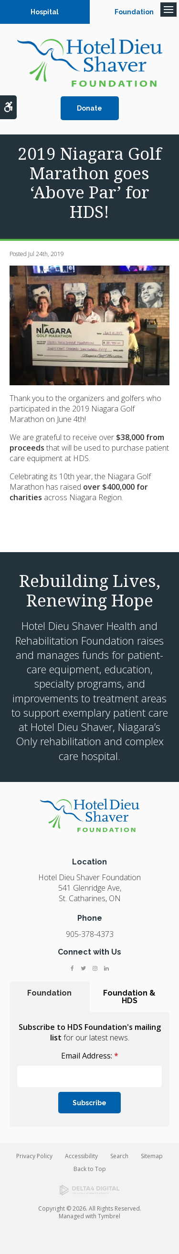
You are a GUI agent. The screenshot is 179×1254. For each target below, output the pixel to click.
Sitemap (152, 1156)
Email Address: (89, 1055)
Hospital (45, 12)
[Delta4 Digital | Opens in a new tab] (89, 1190)
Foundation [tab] (49, 992)
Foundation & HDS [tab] (129, 996)
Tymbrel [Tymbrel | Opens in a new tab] (109, 1216)
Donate (89, 108)
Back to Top (90, 1169)
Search (119, 1156)
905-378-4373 (90, 934)
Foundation (134, 12)
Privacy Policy (34, 1156)
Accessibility (81, 1156)
